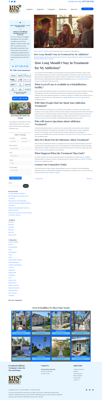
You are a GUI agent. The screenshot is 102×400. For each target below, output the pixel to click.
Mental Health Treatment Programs (50, 172)
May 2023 (11, 230)
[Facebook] (9, 1)
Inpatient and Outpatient (15, 265)
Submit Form (15, 178)
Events (10, 255)
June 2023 (11, 227)
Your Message (13, 167)
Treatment (11, 295)
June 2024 (11, 222)
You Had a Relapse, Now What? (16, 193)
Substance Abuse (13, 290)
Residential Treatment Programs (76, 97)
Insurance (11, 267)
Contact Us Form (45, 373)
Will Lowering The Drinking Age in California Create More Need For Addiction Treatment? (19, 203)
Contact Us (76, 380)
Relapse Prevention (13, 285)
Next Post (90, 178)
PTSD (9, 277)
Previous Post (38, 178)
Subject (11, 160)
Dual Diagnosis (12, 252)
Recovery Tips (12, 280)
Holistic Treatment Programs (79, 134)
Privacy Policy (77, 378)
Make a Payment (77, 375)
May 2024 (11, 224)
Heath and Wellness (13, 262)
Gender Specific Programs (15, 260)
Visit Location (21, 333)
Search (10, 183)
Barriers (10, 244)
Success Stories (12, 293)
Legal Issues (11, 270)
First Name (12, 138)
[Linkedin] (86, 390)
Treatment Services (78, 369)
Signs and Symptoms (14, 288)
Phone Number (13, 145)
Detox (10, 249)
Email (10, 153)
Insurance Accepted (44, 150)
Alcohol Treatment (13, 242)
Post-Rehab (11, 275)
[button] (36, 9)
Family (10, 257)
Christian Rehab (12, 247)
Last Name (23, 138)
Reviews (75, 371)
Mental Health (12, 272)
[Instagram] (15, 1)
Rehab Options (12, 283)
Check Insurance (77, 373)
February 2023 (12, 235)
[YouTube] (12, 1)
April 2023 (11, 232)
